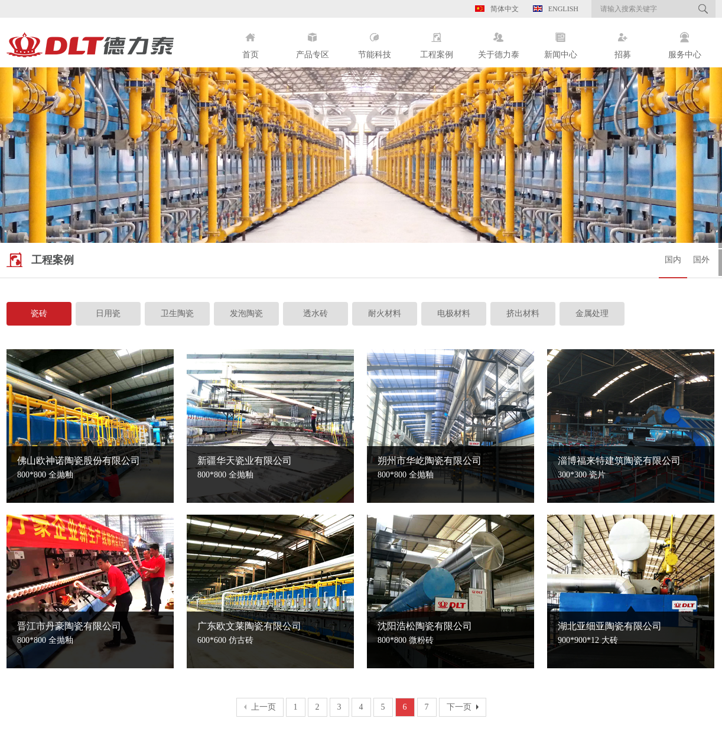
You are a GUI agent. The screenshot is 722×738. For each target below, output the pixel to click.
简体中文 (497, 9)
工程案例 (436, 41)
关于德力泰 (498, 41)
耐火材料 (384, 313)
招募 (622, 41)
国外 (701, 259)
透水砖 (315, 313)
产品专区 (312, 41)
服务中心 (684, 41)
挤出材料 (522, 313)
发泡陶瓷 (246, 313)
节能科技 (374, 41)
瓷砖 (39, 313)
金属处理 (592, 313)
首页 (250, 41)
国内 (673, 259)
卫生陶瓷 (177, 313)
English (555, 9)
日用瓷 (108, 313)
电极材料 (453, 313)
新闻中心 (560, 41)
